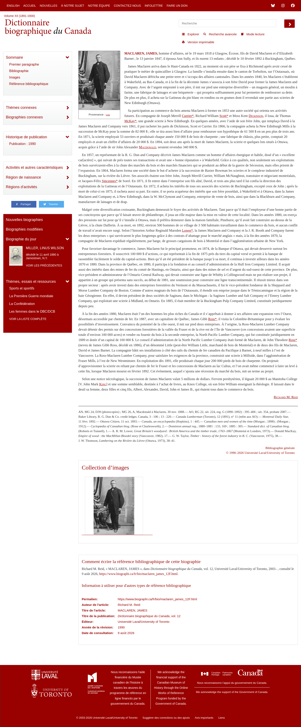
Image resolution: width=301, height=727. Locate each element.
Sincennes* (110, 181)
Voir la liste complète (27, 319)
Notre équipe (99, 5)
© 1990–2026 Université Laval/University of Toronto (260, 452)
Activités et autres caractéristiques (34, 167)
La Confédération (22, 304)
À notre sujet (72, 5)
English (13, 5)
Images (14, 77)
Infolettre (154, 5)
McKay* (130, 121)
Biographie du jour (21, 239)
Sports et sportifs (21, 288)
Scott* (223, 116)
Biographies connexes (24, 117)
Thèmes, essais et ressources (31, 281)
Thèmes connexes (21, 107)
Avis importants (204, 717)
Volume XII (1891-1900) (19, 16)
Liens (221, 717)
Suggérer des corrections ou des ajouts (166, 717)
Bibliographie (19, 71)
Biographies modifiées (24, 229)
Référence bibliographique (28, 84)
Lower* (187, 230)
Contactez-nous (127, 5)
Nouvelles (48, 5)
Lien (108, 115)
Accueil (29, 5)
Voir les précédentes (44, 265)
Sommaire (14, 57)
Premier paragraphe (24, 64)
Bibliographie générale (280, 448)
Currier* (188, 116)
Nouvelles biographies (24, 220)
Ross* (212, 319)
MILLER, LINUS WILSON (45, 248)
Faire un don (177, 5)
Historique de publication (26, 137)
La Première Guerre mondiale (31, 296)
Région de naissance (23, 177)
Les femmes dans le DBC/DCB (32, 311)
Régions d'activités (21, 187)
